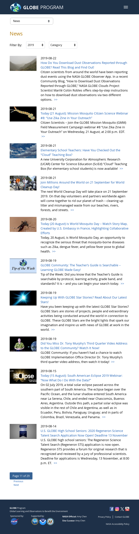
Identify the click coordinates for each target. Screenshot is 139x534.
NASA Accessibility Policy (117, 524)
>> (55, 99)
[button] (126, 7)
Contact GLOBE (122, 516)
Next (16, 484)
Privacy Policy (104, 516)
